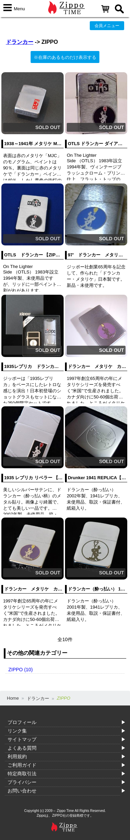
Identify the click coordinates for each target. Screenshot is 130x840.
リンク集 (17, 731)
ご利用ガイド (22, 765)
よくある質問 (22, 748)
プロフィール (22, 722)
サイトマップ (22, 739)
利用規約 (17, 756)
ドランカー (19, 42)
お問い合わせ (22, 790)
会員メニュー (107, 25)
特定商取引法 (22, 773)
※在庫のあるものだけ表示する (65, 57)
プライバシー (22, 782)
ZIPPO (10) (20, 669)
